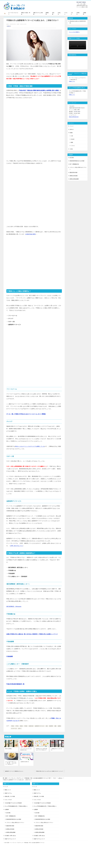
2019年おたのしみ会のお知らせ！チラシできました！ (41, 749)
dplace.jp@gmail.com (73, 116)
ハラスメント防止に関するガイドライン (78, 168)
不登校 (25, 726)
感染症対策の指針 (73, 172)
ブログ (72, 13)
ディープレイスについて (13, 13)
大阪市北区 (31, 726)
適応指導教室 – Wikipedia (13, 606)
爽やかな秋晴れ (8, 748)
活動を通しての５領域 (10, 796)
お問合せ (77, 13)
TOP (27, 778)
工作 (72, 135)
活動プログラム (8, 793)
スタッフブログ (8, 799)
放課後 (59, 726)
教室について (8, 789)
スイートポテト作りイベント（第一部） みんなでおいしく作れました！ (10, 763)
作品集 (53, 13)
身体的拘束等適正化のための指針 (77, 160)
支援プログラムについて (10, 838)
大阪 (47, 726)
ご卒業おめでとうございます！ (56, 749)
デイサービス (14, 728)
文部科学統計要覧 (30, 234)
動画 (72, 142)
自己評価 (72, 157)
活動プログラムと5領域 (38, 13)
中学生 (17, 726)
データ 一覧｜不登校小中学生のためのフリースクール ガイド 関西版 (26, 414)
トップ (6, 786)
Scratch (72, 139)
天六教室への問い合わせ (10, 835)
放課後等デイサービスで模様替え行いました (14, 771)
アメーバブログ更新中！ (74, 32)
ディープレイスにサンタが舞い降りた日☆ (26, 749)
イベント (72, 126)
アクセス (65, 13)
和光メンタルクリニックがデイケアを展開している (30, 446)
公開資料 (84, 13)
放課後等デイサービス (39, 726)
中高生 (12, 726)
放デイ (19, 728)
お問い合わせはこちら (16, 545)
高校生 (21, 726)
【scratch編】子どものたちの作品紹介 (13, 802)
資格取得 (47, 13)
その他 (71, 149)
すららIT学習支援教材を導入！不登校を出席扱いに (16, 806)
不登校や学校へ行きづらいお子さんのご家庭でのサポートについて (49, 771)
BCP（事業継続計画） (75, 164)
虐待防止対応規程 (73, 175)
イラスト (73, 145)
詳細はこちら (72, 81)
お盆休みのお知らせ (25, 761)
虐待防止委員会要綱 (74, 179)
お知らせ (59, 13)
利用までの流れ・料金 (25, 13)
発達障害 (51, 726)
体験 (55, 726)
